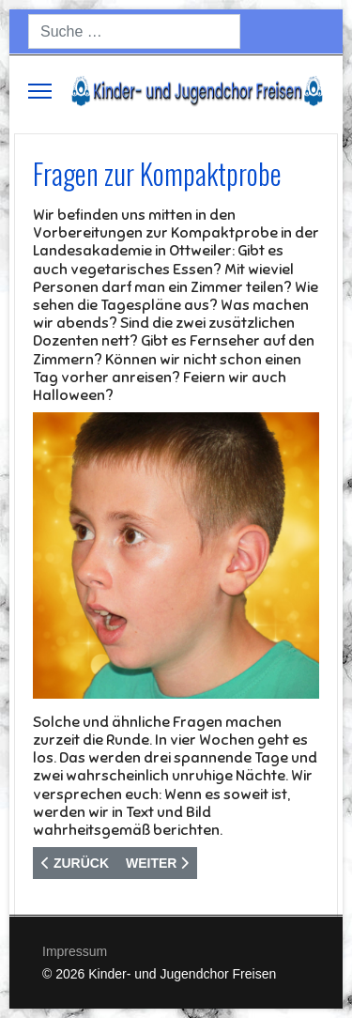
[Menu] (40, 91)
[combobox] (134, 31)
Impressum (74, 951)
